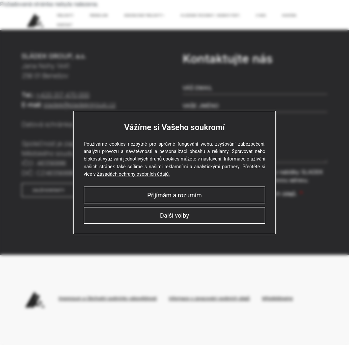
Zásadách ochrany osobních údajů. (133, 174)
